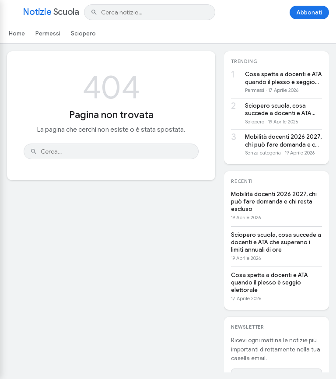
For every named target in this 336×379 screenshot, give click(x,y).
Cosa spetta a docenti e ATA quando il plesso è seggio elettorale (283, 78)
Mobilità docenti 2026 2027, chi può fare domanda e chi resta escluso (283, 140)
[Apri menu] (12, 12)
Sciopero (83, 33)
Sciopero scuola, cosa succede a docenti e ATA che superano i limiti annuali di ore (283, 109)
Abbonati (309, 12)
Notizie (51, 12)
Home (17, 33)
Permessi (47, 33)
